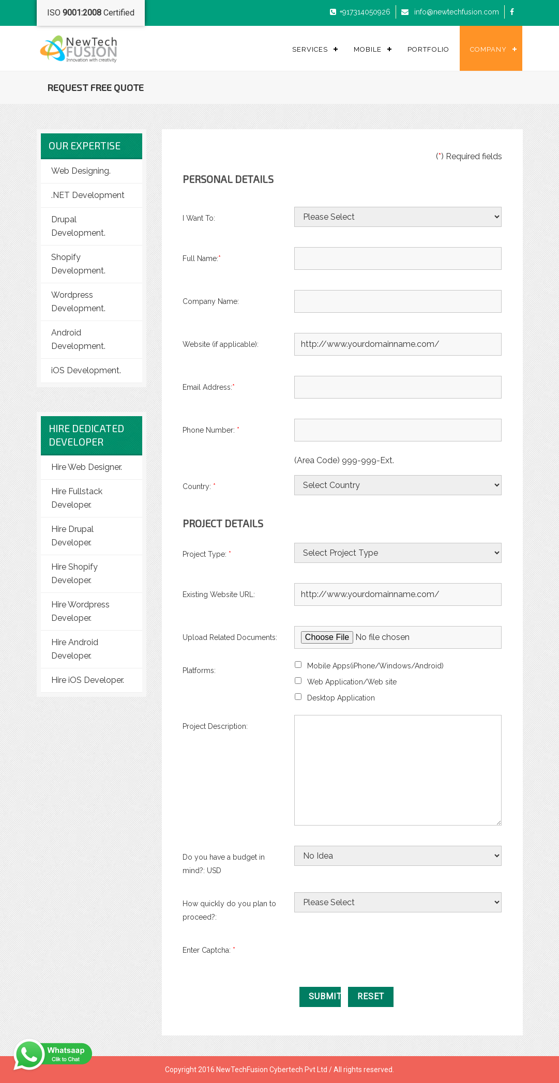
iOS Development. (86, 370)
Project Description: (215, 726)
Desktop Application (341, 698)
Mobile (368, 49)
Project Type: (207, 554)
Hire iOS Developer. (87, 680)
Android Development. (78, 339)
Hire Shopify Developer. (74, 573)
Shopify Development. (78, 264)
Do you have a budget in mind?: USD (224, 864)
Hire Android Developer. (74, 649)
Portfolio (428, 49)
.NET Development (88, 195)
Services (310, 49)
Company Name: (211, 301)
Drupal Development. (78, 226)
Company (488, 49)
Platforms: (199, 670)
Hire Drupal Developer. (72, 535)
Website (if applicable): (221, 344)
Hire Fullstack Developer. (76, 498)
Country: (199, 486)
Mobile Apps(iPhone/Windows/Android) (375, 666)
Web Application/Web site (352, 682)
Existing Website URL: (219, 594)
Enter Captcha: (211, 950)
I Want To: (199, 218)
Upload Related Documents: (230, 637)
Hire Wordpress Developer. (80, 611)
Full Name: (202, 258)
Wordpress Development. (78, 301)
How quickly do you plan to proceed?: (229, 910)
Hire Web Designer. (86, 467)
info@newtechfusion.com (455, 12)
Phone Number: (211, 430)
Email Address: (209, 387)
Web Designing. (81, 171)
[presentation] (372, 959)
